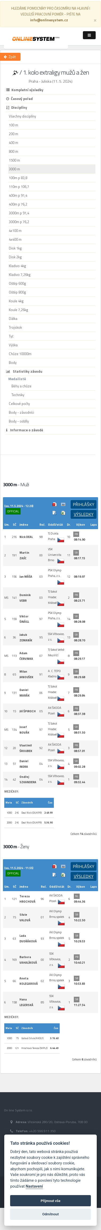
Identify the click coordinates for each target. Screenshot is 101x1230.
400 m (13, 142)
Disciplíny (16, 107)
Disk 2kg (15, 257)
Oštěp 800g (17, 292)
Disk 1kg (15, 248)
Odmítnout (50, 1214)
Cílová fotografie (63, 504)
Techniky (17, 394)
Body (13, 362)
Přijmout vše (50, 1201)
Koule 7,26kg (18, 309)
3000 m (14, 169)
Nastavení (34, 1186)
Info (54, 513)
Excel (63, 513)
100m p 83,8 (18, 177)
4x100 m (15, 230)
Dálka (13, 318)
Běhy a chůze (21, 386)
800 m (13, 151)
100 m (13, 125)
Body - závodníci (21, 412)
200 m (13, 133)
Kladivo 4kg (17, 265)
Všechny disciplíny (22, 116)
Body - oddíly (19, 421)
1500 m (14, 160)
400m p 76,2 (18, 204)
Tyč (11, 336)
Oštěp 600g (17, 283)
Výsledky (84, 514)
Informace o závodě (24, 430)
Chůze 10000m (20, 353)
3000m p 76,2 (19, 221)
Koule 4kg (16, 301)
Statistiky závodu (24, 371)
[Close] (95, 20)
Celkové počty (19, 403)
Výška (13, 345)
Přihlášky (83, 504)
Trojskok (15, 327)
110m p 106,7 (19, 186)
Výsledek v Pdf (54, 504)
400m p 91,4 (18, 195)
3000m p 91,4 (19, 213)
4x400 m (15, 239)
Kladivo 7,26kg (20, 274)
